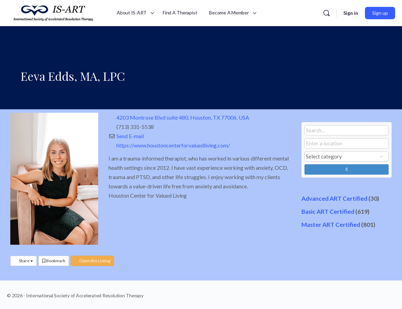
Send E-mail (130, 136)
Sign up (380, 13)
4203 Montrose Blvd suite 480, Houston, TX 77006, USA (182, 117)
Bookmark (53, 260)
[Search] (326, 13)
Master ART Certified (330, 224)
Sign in (350, 13)
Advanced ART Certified (334, 198)
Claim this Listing (92, 260)
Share (23, 260)
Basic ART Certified (327, 211)
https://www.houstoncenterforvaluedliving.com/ (173, 145)
